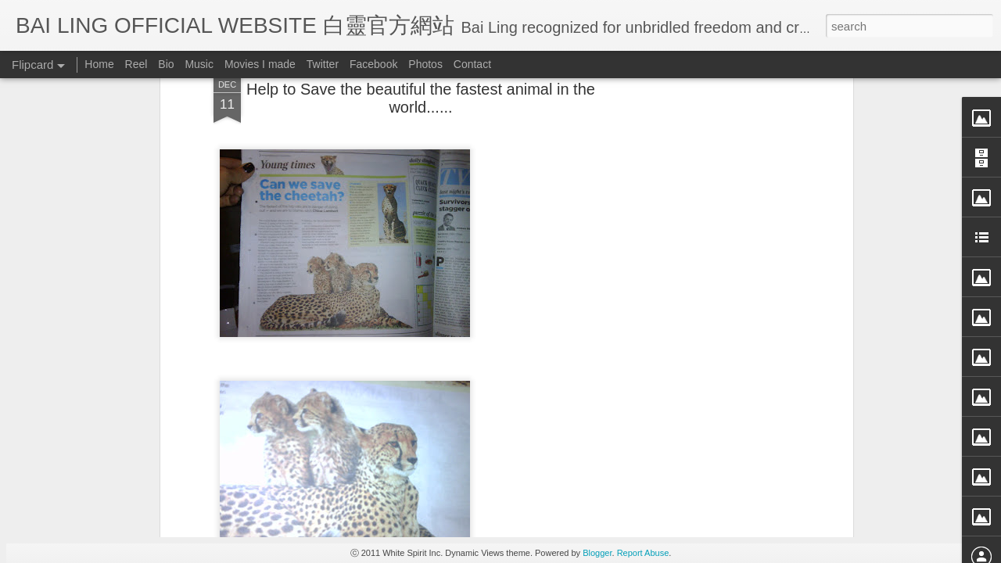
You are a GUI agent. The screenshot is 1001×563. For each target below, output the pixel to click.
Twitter (323, 64)
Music (199, 64)
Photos (425, 64)
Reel (136, 64)
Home (98, 64)
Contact (472, 64)
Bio (166, 64)
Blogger (597, 553)
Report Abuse (643, 553)
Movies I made (260, 64)
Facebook (373, 64)
